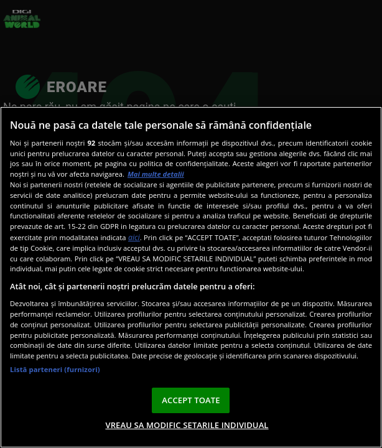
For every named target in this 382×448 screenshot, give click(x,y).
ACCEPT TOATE (191, 400)
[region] (191, 277)
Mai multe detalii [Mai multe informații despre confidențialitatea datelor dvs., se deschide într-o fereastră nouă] (156, 174)
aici (134, 237)
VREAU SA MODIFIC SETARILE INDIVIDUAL (186, 425)
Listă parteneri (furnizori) (55, 369)
